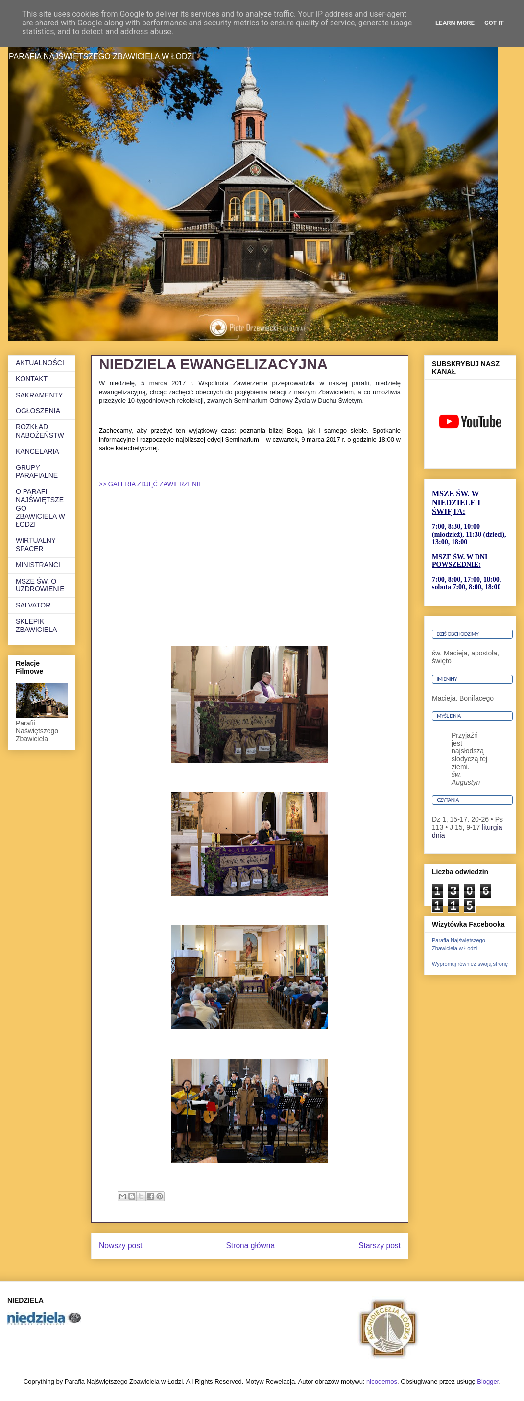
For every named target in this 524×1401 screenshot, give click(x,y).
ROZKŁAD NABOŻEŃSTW (40, 431)
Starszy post (379, 1245)
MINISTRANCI (38, 565)
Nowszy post (120, 1245)
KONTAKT (32, 379)
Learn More (455, 22)
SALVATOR (33, 605)
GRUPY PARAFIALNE (37, 472)
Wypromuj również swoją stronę (470, 964)
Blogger (488, 1381)
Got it (494, 22)
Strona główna (250, 1245)
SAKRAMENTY (39, 395)
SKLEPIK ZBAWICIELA (36, 625)
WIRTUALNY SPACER (36, 545)
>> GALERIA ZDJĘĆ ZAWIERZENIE (151, 484)
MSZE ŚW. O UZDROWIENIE (40, 585)
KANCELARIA (37, 451)
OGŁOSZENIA (38, 411)
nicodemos (381, 1381)
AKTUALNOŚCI (40, 363)
